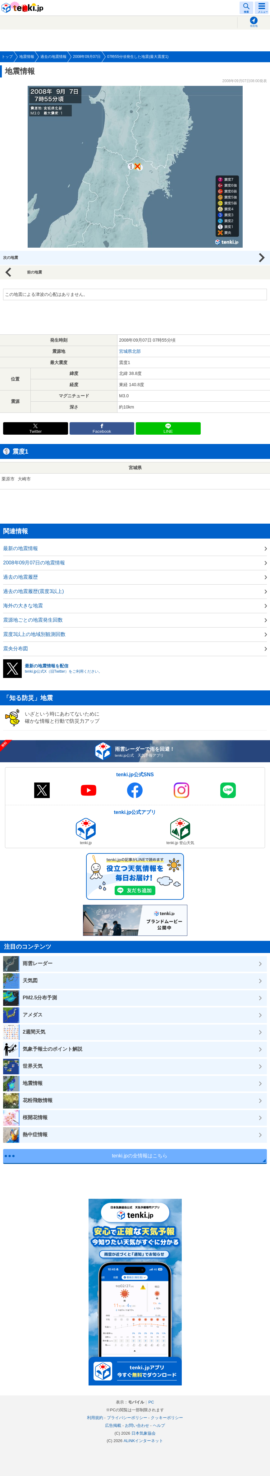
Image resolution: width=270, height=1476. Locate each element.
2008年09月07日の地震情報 (34, 562)
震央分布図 (15, 648)
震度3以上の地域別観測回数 (34, 634)
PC (151, 1402)
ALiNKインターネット (143, 1440)
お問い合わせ (137, 1425)
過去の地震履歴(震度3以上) (33, 591)
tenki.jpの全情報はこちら (139, 1155)
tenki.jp (23, 8)
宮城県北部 (130, 351)
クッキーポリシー (167, 1417)
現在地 (254, 26)
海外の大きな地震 (23, 605)
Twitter (35, 431)
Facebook (102, 431)
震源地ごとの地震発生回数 (33, 620)
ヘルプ (159, 1425)
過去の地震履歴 (20, 577)
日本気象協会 (143, 1433)
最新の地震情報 (20, 548)
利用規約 (95, 1417)
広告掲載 (113, 1425)
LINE (168, 431)
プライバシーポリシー (127, 1417)
